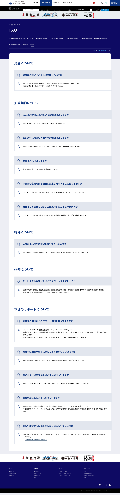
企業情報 (11, 471)
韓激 (35, 477)
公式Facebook (88, 473)
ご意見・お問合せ (63, 471)
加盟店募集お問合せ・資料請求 (19, 44)
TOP (94, 50)
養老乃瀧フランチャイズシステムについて (22, 38)
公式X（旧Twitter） (89, 475)
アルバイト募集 (67, 3)
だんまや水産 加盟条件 (57, 38)
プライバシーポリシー (64, 475)
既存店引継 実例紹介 (101, 38)
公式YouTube (87, 471)
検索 (105, 10)
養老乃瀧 (36, 471)
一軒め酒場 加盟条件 (72, 38)
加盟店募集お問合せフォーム (36, 439)
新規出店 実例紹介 (87, 38)
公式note (86, 477)
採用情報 (56, 3)
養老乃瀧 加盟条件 (42, 38)
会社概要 (35, 3)
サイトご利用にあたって (65, 473)
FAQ (32, 44)
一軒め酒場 (37, 475)
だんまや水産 (37, 473)
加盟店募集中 (46, 3)
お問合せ (115, 3)
